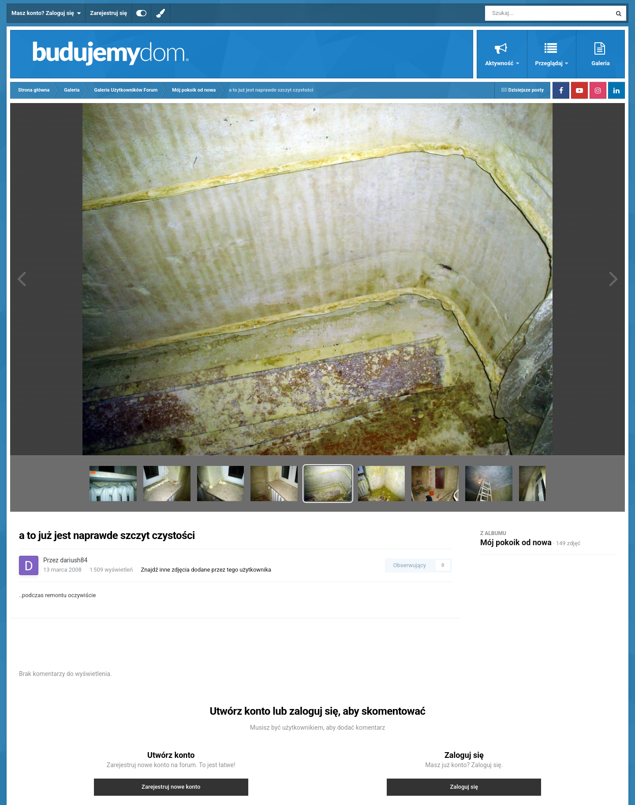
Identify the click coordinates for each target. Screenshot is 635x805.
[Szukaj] (528, 13)
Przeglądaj (549, 63)
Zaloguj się (464, 786)
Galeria (600, 63)
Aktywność (500, 63)
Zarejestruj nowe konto (171, 786)
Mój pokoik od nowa (516, 542)
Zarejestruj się (108, 13)
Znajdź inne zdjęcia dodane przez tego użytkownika (206, 569)
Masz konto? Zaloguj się (46, 13)
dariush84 (73, 560)
